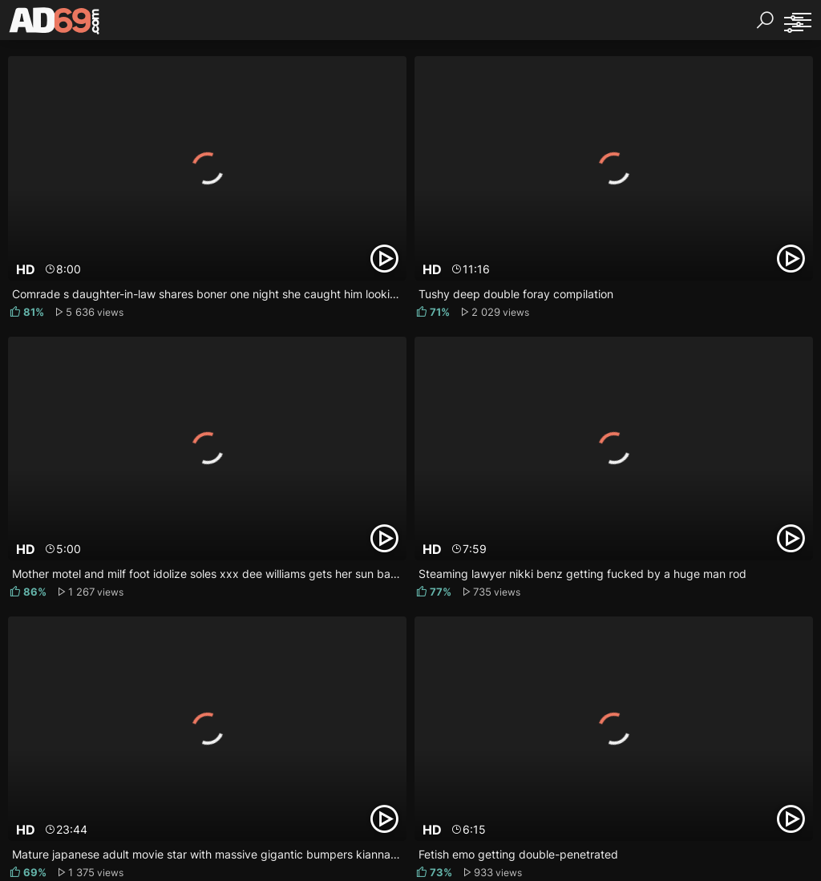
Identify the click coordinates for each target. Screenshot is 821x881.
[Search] (765, 20)
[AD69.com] (55, 24)
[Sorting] (793, 24)
